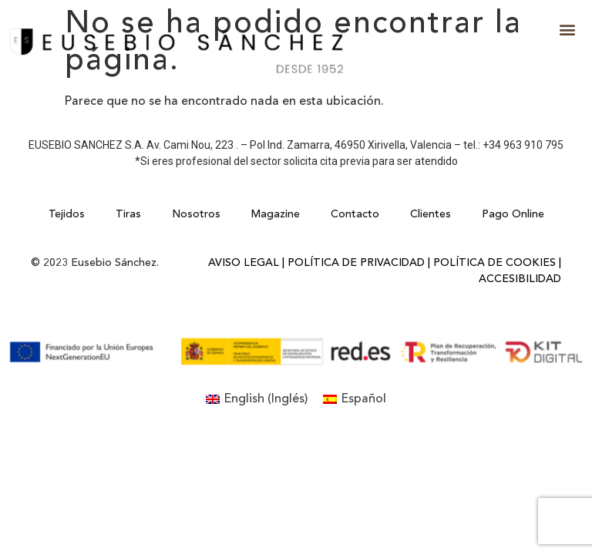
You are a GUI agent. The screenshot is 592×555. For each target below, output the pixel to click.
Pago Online (513, 214)
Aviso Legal (243, 262)
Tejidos (67, 214)
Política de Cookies (494, 262)
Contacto (355, 214)
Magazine (275, 214)
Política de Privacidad (356, 262)
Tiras (128, 214)
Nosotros (196, 214)
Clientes (430, 214)
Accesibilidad (520, 279)
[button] (567, 29)
